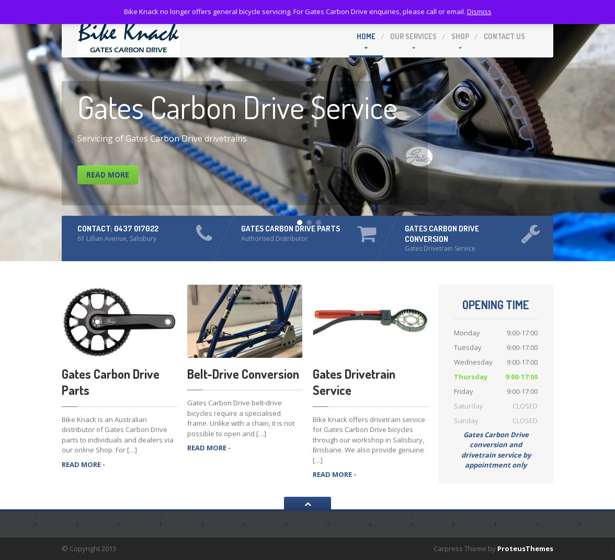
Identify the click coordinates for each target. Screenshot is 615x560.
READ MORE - (83, 464)
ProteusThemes (525, 548)
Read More (107, 175)
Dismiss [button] (479, 11)
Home (366, 36)
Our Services (413, 36)
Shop (460, 36)
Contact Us (504, 36)
